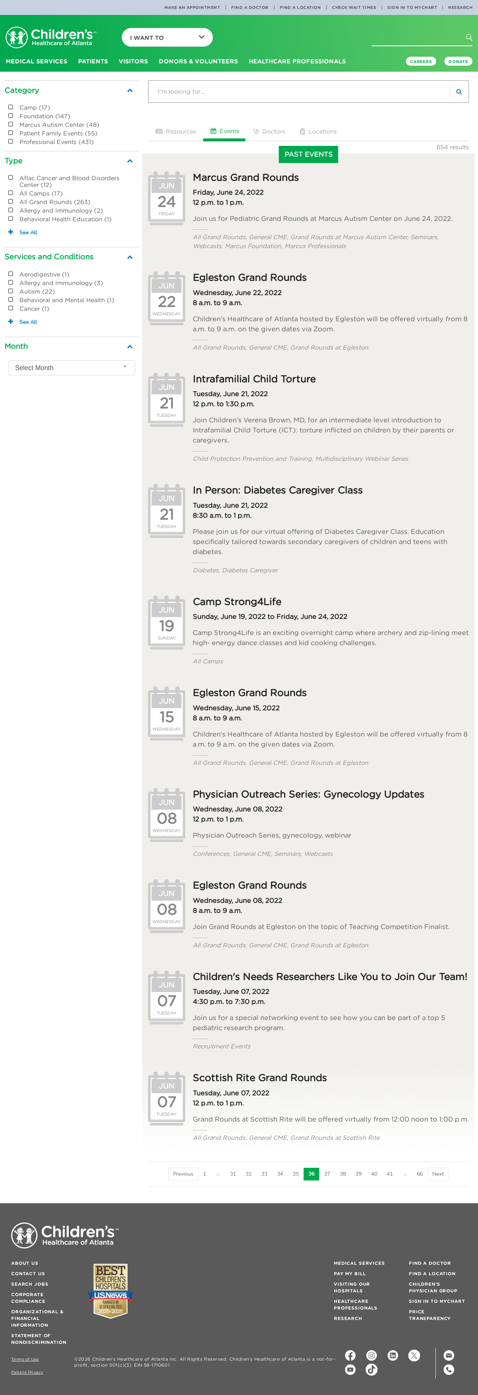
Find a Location (300, 7)
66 (420, 1173)
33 (264, 1173)
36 (311, 1173)
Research (460, 7)
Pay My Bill (350, 1273)
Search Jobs (29, 1284)
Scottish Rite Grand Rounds (260, 1078)
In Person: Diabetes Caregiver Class (278, 490)
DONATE (458, 61)
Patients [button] (93, 61)
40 (374, 1173)
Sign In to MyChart (412, 7)
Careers (421, 61)
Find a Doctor (250, 7)
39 (358, 1173)
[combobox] (71, 367)
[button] (473, 40)
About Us (24, 1263)
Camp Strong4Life (237, 602)
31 (233, 1173)
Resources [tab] (175, 131)
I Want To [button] (167, 37)
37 (327, 1173)
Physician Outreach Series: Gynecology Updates (308, 794)
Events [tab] (224, 130)
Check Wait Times (354, 7)
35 (296, 1173)
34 (280, 1173)
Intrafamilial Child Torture (254, 379)
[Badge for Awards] (110, 1291)
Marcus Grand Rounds (246, 178)
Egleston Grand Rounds (250, 278)
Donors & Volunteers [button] (198, 61)
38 (343, 1173)
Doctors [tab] (268, 131)
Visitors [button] (133, 61)
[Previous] (183, 1174)
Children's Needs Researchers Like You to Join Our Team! (330, 977)
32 (249, 1173)
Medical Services (359, 1263)
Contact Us (28, 1273)
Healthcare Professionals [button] (297, 61)
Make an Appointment (192, 7)
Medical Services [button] (36, 61)
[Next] (438, 1174)
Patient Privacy (27, 1372)
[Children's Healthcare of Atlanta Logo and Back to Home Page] (51, 38)
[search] (459, 91)
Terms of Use (25, 1359)
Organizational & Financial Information (37, 1318)
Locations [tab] (318, 131)
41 (390, 1173)
